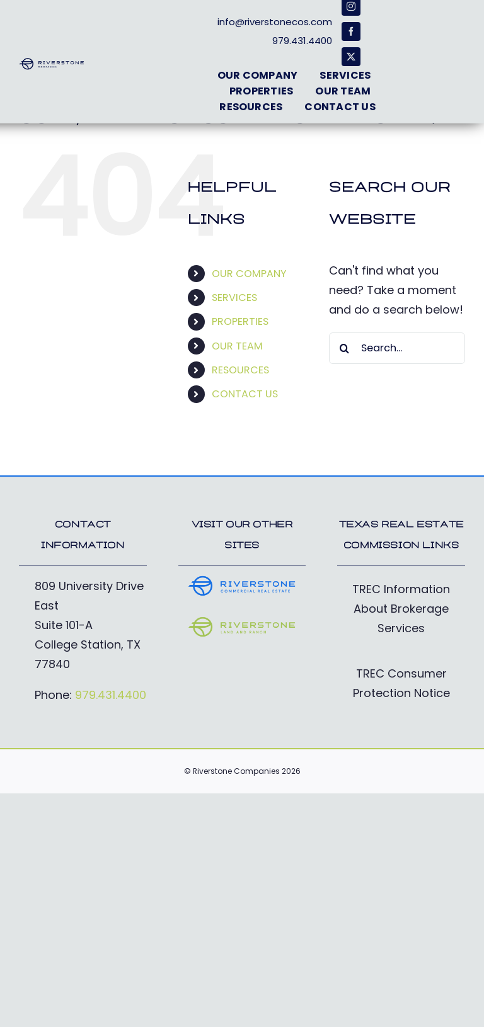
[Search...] (397, 348)
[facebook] (351, 31)
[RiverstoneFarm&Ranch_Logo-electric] (242, 621)
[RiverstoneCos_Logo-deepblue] (51, 63)
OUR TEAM (237, 346)
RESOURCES (240, 370)
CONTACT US (245, 394)
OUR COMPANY (249, 273)
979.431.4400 (110, 695)
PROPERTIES (240, 321)
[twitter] (351, 56)
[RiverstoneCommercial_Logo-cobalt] (242, 580)
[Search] (344, 348)
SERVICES (234, 297)
